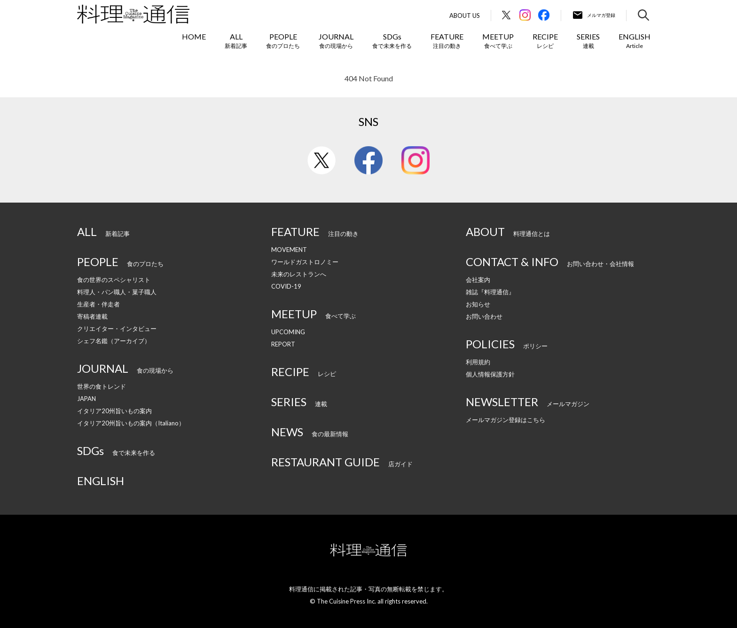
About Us (464, 16)
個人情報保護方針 (490, 374)
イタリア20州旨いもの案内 (114, 411)
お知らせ (478, 304)
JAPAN (86, 398)
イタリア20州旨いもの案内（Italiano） (131, 423)
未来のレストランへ (298, 274)
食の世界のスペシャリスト (113, 279)
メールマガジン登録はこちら (505, 420)
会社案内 (478, 279)
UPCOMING (288, 332)
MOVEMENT (289, 249)
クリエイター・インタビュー (117, 328)
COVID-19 (286, 286)
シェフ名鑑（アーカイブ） (113, 341)
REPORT (283, 344)
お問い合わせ (484, 316)
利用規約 (478, 362)
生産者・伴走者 (98, 304)
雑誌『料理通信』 (490, 292)
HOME (194, 36)
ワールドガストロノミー (304, 262)
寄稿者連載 (92, 316)
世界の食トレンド (101, 386)
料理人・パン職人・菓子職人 (117, 292)
